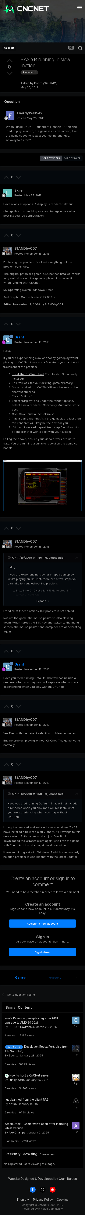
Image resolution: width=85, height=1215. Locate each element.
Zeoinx (13, 1055)
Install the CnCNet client (28, 374)
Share (20, 977)
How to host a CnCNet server (30, 1075)
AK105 (13, 1104)
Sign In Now (42, 952)
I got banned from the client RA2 (26, 1099)
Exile (18, 190)
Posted (31, 118)
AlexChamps (17, 1132)
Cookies (62, 1199)
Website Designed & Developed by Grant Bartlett (42, 1178)
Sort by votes (51, 158)
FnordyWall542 (45, 83)
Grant (53, 557)
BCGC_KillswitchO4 (21, 1027)
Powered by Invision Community (42, 1208)
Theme (23, 1199)
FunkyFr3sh (16, 1079)
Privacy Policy (43, 1199)
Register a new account (42, 923)
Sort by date (72, 158)
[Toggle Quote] (9, 557)
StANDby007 (25, 248)
